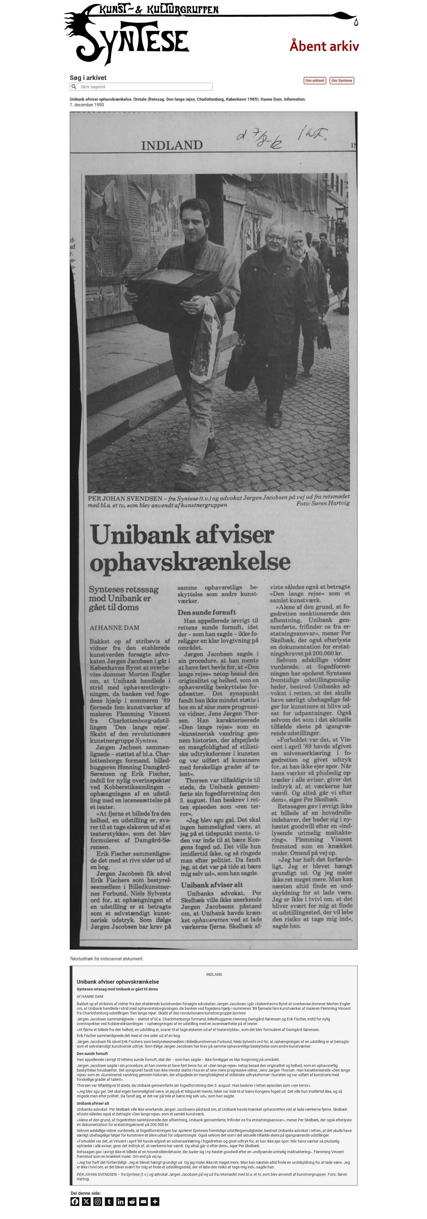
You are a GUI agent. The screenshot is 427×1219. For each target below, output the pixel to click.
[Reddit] (132, 1201)
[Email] (143, 1201)
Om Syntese (341, 80)
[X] (86, 1201)
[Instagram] (98, 1201)
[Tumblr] (109, 1201)
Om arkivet (315, 80)
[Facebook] (75, 1201)
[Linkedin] (120, 1201)
